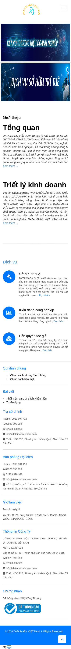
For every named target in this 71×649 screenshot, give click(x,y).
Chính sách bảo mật (22, 379)
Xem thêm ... (10, 165)
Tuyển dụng (13, 402)
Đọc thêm (44, 295)
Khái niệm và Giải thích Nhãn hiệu (26, 398)
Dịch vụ (10, 262)
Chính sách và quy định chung (28, 375)
